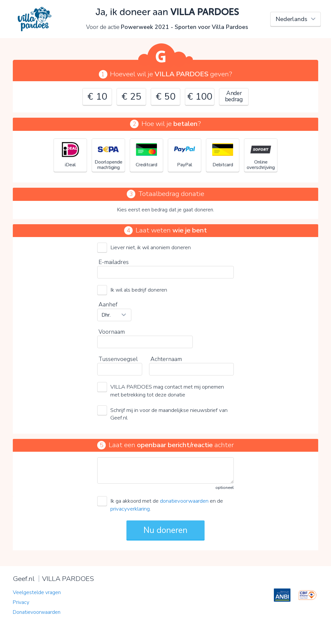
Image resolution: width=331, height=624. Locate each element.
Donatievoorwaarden (36, 612)
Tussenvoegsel (118, 359)
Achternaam (166, 359)
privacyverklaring (130, 509)
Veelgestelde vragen (37, 592)
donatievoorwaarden (184, 501)
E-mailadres (114, 262)
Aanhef (108, 304)
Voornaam (112, 332)
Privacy (21, 602)
